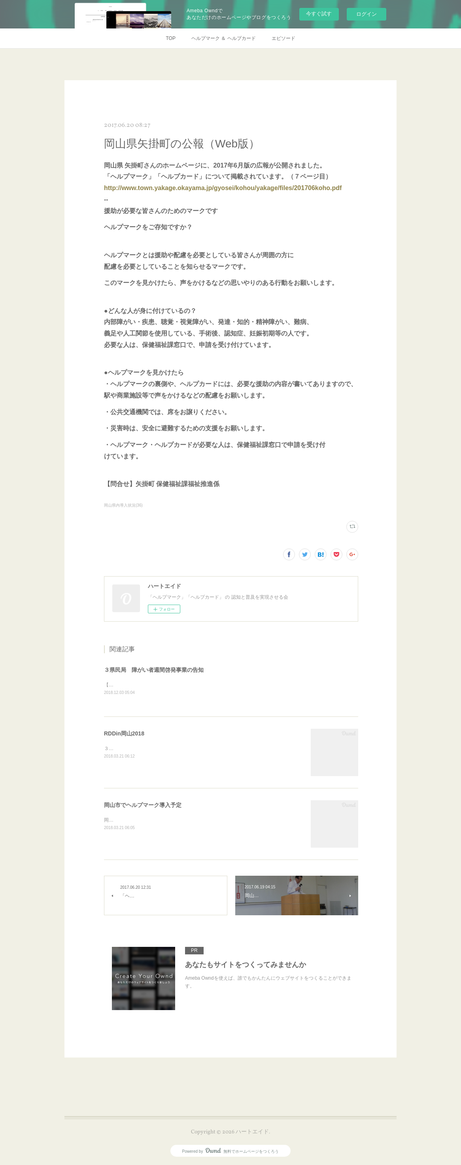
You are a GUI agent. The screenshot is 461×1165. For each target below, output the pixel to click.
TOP (170, 38)
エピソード (283, 38)
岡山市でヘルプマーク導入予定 (142, 805)
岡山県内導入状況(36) (123, 505)
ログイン (366, 14)
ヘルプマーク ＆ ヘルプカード (223, 38)
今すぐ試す (319, 14)
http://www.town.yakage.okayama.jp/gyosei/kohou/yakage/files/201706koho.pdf (223, 188)
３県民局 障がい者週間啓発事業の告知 (154, 670)
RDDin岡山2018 (124, 734)
